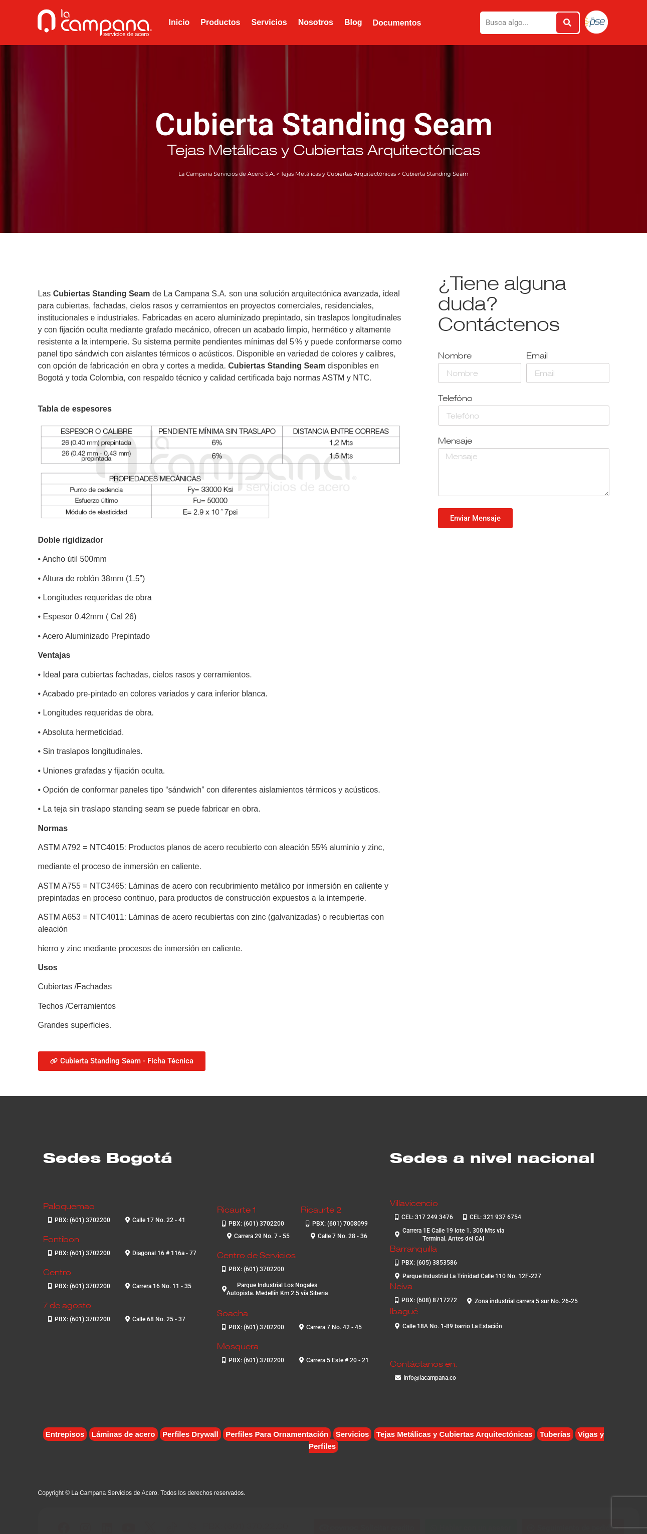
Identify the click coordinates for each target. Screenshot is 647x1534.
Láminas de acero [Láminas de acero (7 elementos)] (123, 1434)
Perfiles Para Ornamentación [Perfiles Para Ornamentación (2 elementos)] (277, 1434)
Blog (353, 22)
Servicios (269, 22)
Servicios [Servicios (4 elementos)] (352, 1434)
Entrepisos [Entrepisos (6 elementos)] (65, 1434)
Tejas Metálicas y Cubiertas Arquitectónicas (323, 149)
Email (537, 356)
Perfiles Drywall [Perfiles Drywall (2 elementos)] (190, 1434)
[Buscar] (567, 23)
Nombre (455, 356)
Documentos (396, 23)
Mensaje (455, 441)
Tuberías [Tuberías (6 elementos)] (555, 1434)
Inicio (179, 22)
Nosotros (315, 22)
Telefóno (455, 399)
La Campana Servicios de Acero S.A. (226, 173)
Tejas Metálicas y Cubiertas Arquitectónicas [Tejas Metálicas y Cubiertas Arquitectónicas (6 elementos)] (454, 1434)
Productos (220, 22)
